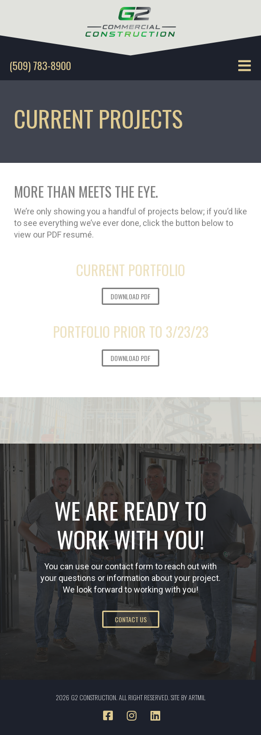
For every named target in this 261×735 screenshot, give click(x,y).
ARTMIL (197, 697)
